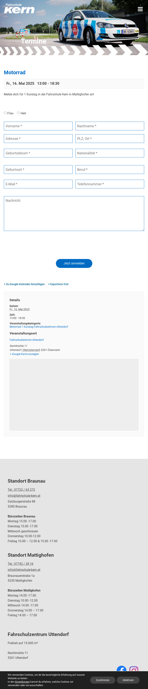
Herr (23, 113)
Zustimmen (102, 680)
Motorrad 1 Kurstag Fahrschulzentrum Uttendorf (39, 326)
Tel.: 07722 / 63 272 (21, 490)
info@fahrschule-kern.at (24, 496)
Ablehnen (128, 680)
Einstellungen (22, 681)
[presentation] (33, 245)
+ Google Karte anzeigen (24, 354)
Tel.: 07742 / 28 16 (20, 564)
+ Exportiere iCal (58, 284)
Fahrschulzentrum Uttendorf (27, 339)
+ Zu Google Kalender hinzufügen (24, 284)
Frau (10, 113)
